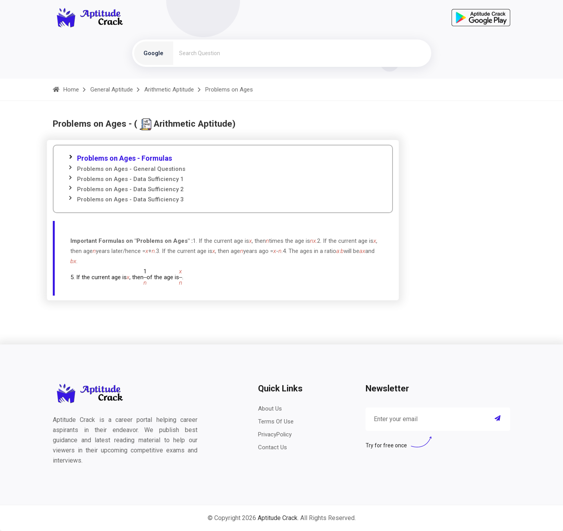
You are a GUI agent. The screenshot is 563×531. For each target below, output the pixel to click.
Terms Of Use (276, 421)
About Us (270, 408)
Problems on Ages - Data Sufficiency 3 (130, 199)
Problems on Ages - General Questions (131, 168)
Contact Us (272, 447)
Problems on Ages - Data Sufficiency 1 (130, 179)
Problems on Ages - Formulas (124, 158)
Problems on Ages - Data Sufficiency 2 (130, 189)
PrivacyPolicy (275, 434)
